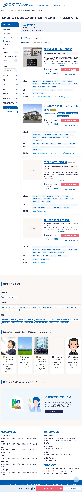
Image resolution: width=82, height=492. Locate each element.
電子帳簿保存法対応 (66, 440)
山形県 (29, 438)
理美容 (54, 471)
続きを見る (62, 65)
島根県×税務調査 (14, 310)
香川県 (34, 464)
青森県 (8, 438)
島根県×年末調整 (36, 307)
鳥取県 (3, 464)
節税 (75, 440)
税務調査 (46, 443)
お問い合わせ (48, 488)
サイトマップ (9, 484)
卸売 (57, 469)
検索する (11, 108)
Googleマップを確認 (52, 73)
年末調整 (72, 438)
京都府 (8, 458)
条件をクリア (10, 111)
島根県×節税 (5, 310)
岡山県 (13, 464)
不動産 (69, 469)
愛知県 (8, 452)
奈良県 (18, 458)
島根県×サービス (29, 322)
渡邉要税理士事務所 (55, 162)
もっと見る (53, 411)
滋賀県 (29, 458)
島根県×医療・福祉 (54, 322)
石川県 (13, 450)
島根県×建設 (5, 319)
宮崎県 (29, 472)
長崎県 (13, 472)
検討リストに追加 (70, 74)
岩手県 (13, 438)
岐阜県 (34, 450)
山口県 (24, 464)
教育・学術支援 (61, 471)
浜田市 (3, 297)
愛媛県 (3, 466)
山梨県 (24, 450)
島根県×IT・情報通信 (62, 319)
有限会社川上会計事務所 (58, 49)
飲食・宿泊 (63, 469)
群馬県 (13, 444)
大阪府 (3, 458)
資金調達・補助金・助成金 (52, 455)
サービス (69, 471)
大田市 (15, 297)
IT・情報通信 (76, 469)
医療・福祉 (59, 473)
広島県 (18, 464)
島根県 (12, 10)
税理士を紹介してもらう (26, 6)
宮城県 (18, 438)
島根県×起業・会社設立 (72, 307)
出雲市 (9, 297)
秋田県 (24, 438)
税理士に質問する (42, 6)
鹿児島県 (34, 472)
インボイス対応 (55, 440)
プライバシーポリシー (19, 484)
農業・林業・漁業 (49, 473)
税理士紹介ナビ (4, 10)
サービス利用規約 (38, 484)
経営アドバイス (65, 455)
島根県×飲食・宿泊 (40, 319)
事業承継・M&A (59, 449)
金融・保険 (47, 471)
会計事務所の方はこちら (57, 6)
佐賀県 (8, 472)
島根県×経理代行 (47, 307)
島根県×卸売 (31, 319)
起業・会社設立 (48, 449)
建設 (45, 469)
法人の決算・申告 (49, 438)
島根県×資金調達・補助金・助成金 (29, 310)
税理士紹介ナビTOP (9, 6)
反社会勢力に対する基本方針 (60, 484)
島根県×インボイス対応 (59, 307)
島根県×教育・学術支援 (17, 322)
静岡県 (3, 452)
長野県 (29, 450)
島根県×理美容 (5, 322)
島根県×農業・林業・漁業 (41, 322)
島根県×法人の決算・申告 (8, 307)
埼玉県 (18, 444)
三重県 (24, 458)
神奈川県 (34, 444)
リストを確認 (72, 488)
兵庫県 (13, 458)
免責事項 (29, 484)
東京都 (29, 444)
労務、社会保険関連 (50, 461)
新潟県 (3, 450)
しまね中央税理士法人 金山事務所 (61, 108)
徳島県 (29, 464)
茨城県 (3, 444)
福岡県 (3, 472)
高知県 (8, 466)
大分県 (24, 472)
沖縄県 (3, 475)
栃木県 (8, 444)
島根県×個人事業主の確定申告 (23, 307)
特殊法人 (66, 473)
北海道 (3, 438)
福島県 (34, 438)
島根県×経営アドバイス (44, 310)
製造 (49, 469)
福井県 (18, 450)
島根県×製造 (14, 319)
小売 (53, 469)
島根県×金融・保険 (74, 319)
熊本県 (18, 472)
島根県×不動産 (51, 319)
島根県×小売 (22, 319)
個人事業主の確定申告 (62, 438)
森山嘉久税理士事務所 (57, 220)
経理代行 (46, 440)
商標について (48, 484)
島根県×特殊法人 (65, 322)
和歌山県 (34, 458)
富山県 (8, 450)
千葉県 (24, 444)
